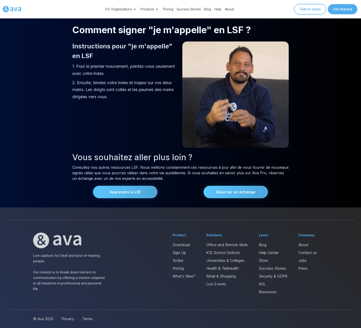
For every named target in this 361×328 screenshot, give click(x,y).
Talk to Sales (310, 9)
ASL (262, 284)
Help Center (269, 252)
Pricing (168, 9)
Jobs (302, 260)
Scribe (178, 260)
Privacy (68, 318)
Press (303, 268)
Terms (87, 318)
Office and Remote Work (227, 244)
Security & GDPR (273, 276)
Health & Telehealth (222, 268)
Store (263, 260)
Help (217, 9)
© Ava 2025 (43, 318)
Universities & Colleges (225, 260)
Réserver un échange (235, 192)
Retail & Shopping (221, 276)
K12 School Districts (223, 252)
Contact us (307, 252)
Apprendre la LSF (125, 192)
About (229, 9)
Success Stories (189, 9)
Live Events (216, 284)
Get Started (342, 9)
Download (181, 244)
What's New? (184, 276)
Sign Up (179, 252)
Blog (207, 9)
